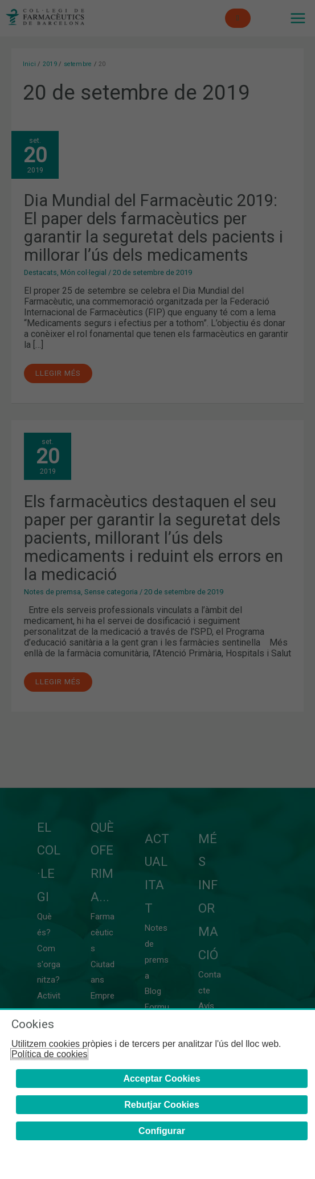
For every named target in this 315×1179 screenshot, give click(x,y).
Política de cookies (49, 1054)
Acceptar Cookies (161, 1078)
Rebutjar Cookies (161, 1105)
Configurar (161, 1131)
